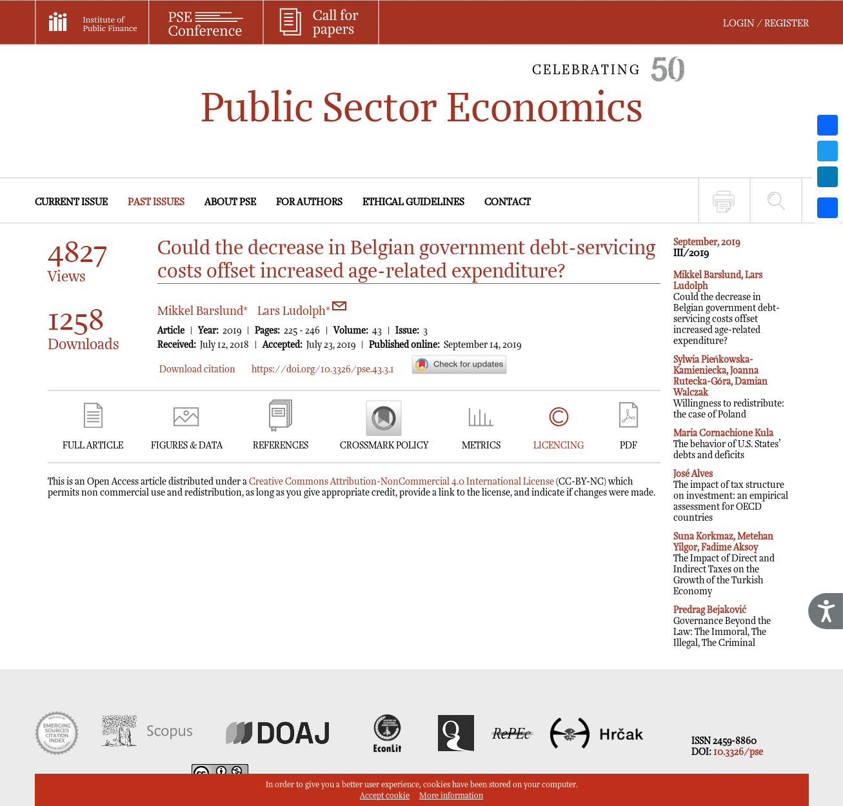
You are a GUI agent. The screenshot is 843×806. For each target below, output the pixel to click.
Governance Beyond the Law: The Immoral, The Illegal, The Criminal (722, 627)
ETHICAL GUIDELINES (413, 202)
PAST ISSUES (156, 202)
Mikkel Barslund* (202, 311)
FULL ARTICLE (93, 445)
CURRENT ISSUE (71, 202)
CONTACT (507, 202)
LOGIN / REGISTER (766, 23)
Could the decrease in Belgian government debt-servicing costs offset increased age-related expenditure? (726, 308)
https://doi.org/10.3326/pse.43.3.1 (323, 369)
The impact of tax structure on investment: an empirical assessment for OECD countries (730, 495)
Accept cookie (385, 796)
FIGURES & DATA (187, 445)
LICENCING (558, 445)
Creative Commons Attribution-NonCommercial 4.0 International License (401, 481)
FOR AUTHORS (309, 202)
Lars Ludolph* (301, 311)
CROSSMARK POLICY (384, 445)
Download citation (197, 369)
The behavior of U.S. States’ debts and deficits (726, 444)
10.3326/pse (738, 752)
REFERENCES (280, 445)
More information (451, 796)
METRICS (481, 445)
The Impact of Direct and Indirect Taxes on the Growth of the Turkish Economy (724, 564)
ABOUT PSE (230, 202)
